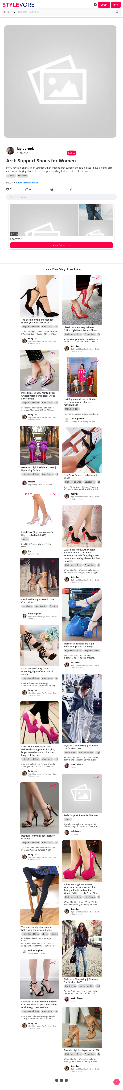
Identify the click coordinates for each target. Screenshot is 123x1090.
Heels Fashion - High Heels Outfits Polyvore (42, 618)
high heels (27, 606)
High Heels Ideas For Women (40, 485)
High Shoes (90, 897)
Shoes (11, 175)
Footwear (15, 239)
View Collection (61, 245)
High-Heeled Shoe (31, 327)
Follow (71, 153)
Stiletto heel (55, 606)
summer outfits (86, 753)
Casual (73, 768)
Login (104, 4)
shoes (25, 539)
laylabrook (25, 148)
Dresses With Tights (36, 953)
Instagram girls (71, 409)
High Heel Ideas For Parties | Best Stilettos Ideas (42, 342)
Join (115, 4)
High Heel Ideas (92, 651)
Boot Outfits (47, 474)
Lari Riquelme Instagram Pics (82, 421)
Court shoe (47, 327)
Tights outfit (56, 934)
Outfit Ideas (70, 753)
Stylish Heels (33, 552)
